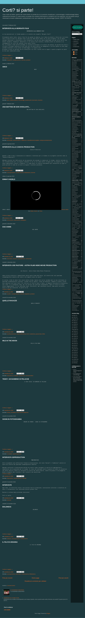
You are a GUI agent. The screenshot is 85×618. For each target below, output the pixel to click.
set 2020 (74, 326)
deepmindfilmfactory (21, 334)
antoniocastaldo (75, 75)
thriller (43, 334)
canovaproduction (11, 172)
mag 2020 (74, 329)
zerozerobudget (75, 310)
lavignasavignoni (75, 190)
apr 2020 (74, 331)
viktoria (73, 304)
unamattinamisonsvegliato (33, 140)
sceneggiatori (74, 262)
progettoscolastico (75, 241)
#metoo (73, 59)
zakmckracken (74, 309)
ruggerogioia (80, 260)
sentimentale (29, 258)
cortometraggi (21, 100)
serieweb (80, 268)
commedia (74, 98)
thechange (77, 285)
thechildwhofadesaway (76, 287)
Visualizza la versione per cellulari (35, 581)
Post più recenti (7, 578)
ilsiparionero (74, 174)
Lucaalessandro (75, 200)
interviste (23, 60)
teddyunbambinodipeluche (22, 412)
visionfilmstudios (75, 306)
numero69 (74, 227)
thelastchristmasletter (76, 288)
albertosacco (74, 64)
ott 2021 (74, 315)
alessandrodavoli (75, 66)
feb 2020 (74, 334)
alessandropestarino (75, 68)
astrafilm (9, 294)
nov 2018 (74, 359)
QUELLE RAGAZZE (9, 300)
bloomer (75, 84)
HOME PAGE (76, 39)
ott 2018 (74, 361)
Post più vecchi (63, 578)
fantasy (8, 412)
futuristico (40, 100)
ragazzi (74, 244)
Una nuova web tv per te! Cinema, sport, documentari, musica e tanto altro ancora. (77, 379)
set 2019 (74, 341)
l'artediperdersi (74, 186)
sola (81, 274)
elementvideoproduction (76, 125)
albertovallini (74, 65)
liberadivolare (74, 194)
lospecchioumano (75, 197)
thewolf (73, 293)
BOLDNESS (6, 507)
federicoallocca (74, 140)
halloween (75, 168)
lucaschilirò (77, 205)
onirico (79, 227)
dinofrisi (77, 112)
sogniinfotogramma (16, 454)
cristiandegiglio (75, 105)
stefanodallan (74, 280)
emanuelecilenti (75, 127)
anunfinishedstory (75, 79)
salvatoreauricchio (77, 261)
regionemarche (74, 251)
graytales (73, 163)
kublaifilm (73, 185)
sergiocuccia (74, 268)
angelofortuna (74, 71)
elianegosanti (74, 126)
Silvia (76, 54)
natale (81, 222)
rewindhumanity (75, 257)
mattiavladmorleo (75, 211)
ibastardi (77, 169)
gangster (73, 149)
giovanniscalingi (75, 155)
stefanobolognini (75, 279)
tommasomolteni (29, 375)
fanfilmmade (79, 135)
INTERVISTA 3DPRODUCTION (13, 457)
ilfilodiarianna (27, 172)
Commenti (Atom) (11, 585)
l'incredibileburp (75, 187)
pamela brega (75, 228)
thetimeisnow (77, 292)
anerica (76, 70)
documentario (75, 115)
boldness (9, 538)
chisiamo (77, 94)
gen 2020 (74, 336)
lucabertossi (32, 334)
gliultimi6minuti (74, 160)
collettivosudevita (14, 100)
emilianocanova (24, 538)
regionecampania (75, 246)
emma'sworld (10, 220)
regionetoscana (75, 255)
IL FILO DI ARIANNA (10, 542)
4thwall (75, 60)
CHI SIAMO (76, 43)
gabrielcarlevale (75, 148)
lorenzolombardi (77, 196)
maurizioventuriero (75, 213)
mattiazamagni (74, 212)
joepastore (27, 294)
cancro (73, 89)
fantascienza (10, 375)
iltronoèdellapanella (75, 176)
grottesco (80, 165)
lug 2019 (74, 345)
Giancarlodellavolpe (77, 152)
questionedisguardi (75, 243)
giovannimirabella (75, 154)
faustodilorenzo (21, 258)
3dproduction (10, 478)
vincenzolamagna (75, 305)
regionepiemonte (75, 252)
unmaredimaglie (78, 301)
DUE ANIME (6, 227)
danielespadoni (75, 109)
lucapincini (74, 203)
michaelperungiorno (75, 218)
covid (77, 104)
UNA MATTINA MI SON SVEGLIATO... (16, 107)
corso (80, 99)
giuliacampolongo (75, 157)
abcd (8, 100)
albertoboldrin (74, 63)
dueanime (15, 258)
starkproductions (75, 278)
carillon (73, 91)
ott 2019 (74, 340)
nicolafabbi (15, 375)
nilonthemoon (22, 375)
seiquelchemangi (75, 266)
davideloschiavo (75, 110)
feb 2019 (74, 354)
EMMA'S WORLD (8, 179)
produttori (28, 60)
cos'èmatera (80, 103)
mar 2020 (74, 333)
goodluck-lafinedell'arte (76, 162)
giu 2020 (74, 327)
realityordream (74, 245)
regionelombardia (76, 250)
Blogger (48, 613)
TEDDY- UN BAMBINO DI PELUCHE (15, 379)
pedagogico (23, 220)
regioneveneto (75, 256)
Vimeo (40, 211)
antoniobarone (74, 74)
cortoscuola (74, 103)
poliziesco (77, 237)
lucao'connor (74, 202)
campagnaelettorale (75, 87)
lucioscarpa (74, 206)
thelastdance (74, 289)
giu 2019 (74, 347)
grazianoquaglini (75, 164)
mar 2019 (74, 352)
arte (79, 80)
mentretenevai (74, 217)
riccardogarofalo (75, 259)
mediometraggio (77, 216)
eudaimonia (74, 132)
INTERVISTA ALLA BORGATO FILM (15, 28)
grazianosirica (74, 165)
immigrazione (74, 177)
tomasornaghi (74, 294)
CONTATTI (75, 41)
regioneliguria (74, 249)
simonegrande (78, 272)
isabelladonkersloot (75, 181)
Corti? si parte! (17, 10)
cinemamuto (74, 95)
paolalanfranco (74, 229)
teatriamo (80, 282)
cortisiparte (74, 100)
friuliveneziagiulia (75, 146)
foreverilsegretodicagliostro (77, 143)
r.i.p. (81, 243)
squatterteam (74, 277)
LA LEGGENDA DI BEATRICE (17, 590)
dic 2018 (74, 357)
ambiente (80, 69)
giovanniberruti (75, 153)
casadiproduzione (17, 60)
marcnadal (80, 206)
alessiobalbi (9, 140)
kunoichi (79, 185)
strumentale (74, 282)
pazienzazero (74, 234)
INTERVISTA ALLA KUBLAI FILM (11, 597)
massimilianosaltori (75, 208)
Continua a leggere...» (7, 55)
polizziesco (74, 238)
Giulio (76, 52)
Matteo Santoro (34, 211)
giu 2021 (74, 317)
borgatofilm (9, 60)
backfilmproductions (11, 334)
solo (74, 276)
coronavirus (74, 99)
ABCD (4, 67)
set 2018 (74, 362)
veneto (73, 303)
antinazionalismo (17, 140)
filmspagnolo (74, 142)
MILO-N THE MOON (9, 341)
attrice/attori (80, 81)
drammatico (34, 100)
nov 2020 (74, 324)
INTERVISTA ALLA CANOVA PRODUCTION (18, 147)
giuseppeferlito (74, 159)
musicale (76, 222)
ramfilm (79, 244)
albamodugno (74, 62)
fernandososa (75, 141)
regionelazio (74, 248)
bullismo (73, 86)
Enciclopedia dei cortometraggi (77, 374)
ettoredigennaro (75, 131)
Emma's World (65, 209)
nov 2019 (74, 338)
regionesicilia (74, 254)
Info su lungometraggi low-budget (77, 371)
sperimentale (78, 276)
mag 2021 (74, 319)
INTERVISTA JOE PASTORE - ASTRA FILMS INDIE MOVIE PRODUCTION (29, 265)
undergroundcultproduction (46, 140)
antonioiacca (74, 76)
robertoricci (74, 260)
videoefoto (79, 303)
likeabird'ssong (74, 195)
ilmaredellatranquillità (76, 173)
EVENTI (75, 45)
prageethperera (75, 239)
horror (27, 334)
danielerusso (74, 107)
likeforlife (80, 195)
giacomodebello (75, 151)
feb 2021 (74, 320)
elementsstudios (75, 124)
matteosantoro (17, 220)
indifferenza (24, 140)
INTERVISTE (7, 485)
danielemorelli (28, 100)
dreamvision (78, 121)
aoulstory (73, 80)
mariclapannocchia (77, 207)
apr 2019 (74, 350)
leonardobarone (75, 192)
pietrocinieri (80, 235)
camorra (79, 86)
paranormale (39, 334)
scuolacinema (74, 265)
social (73, 273)
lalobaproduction (75, 189)
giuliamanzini (74, 158)
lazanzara (73, 191)
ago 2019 (74, 343)
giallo (81, 151)
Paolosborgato (75, 232)
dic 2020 (74, 322)
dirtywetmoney (74, 114)
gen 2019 (74, 355)
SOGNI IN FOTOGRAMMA (12, 419)
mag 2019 (74, 348)
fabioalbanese (75, 133)
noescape (80, 224)
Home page (35, 578)
